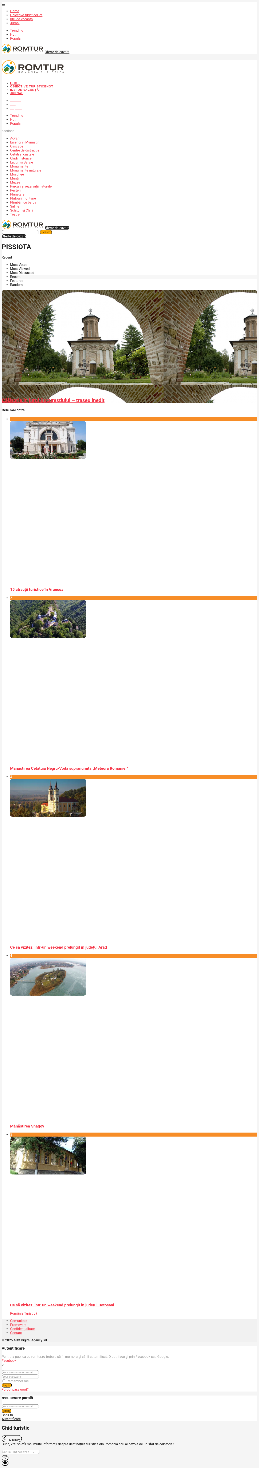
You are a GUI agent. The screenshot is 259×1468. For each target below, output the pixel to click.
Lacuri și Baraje (21, 162)
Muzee (15, 182)
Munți (14, 178)
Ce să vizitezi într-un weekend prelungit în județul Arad (58, 947)
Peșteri (15, 190)
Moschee (17, 174)
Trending (16, 30)
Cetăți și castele (22, 154)
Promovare (18, 1325)
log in (6, 1385)
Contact (16, 1333)
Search (46, 232)
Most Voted (18, 265)
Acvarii (15, 138)
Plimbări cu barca (23, 202)
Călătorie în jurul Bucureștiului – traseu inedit (53, 400)
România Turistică (23, 1313)
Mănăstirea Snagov (27, 1126)
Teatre (15, 214)
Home (14, 11)
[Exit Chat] (12, 1438)
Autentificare (11, 1419)
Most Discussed (22, 273)
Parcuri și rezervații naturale (31, 186)
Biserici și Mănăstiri (24, 142)
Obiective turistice (26, 15)
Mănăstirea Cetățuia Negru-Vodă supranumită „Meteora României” (69, 768)
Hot (13, 34)
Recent (15, 277)
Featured (16, 281)
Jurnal (15, 23)
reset (6, 1410)
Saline (14, 206)
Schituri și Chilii (21, 210)
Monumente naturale (25, 170)
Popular (16, 38)
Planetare (17, 194)
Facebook (9, 1361)
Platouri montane (23, 198)
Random (16, 285)
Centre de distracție (24, 150)
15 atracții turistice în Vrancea (36, 589)
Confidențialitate (22, 1329)
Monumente (19, 166)
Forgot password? (15, 1390)
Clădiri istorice (21, 158)
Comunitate (19, 1321)
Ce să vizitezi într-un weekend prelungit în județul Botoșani (62, 1305)
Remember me (18, 1381)
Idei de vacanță (21, 19)
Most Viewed (20, 269)
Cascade (16, 146)
